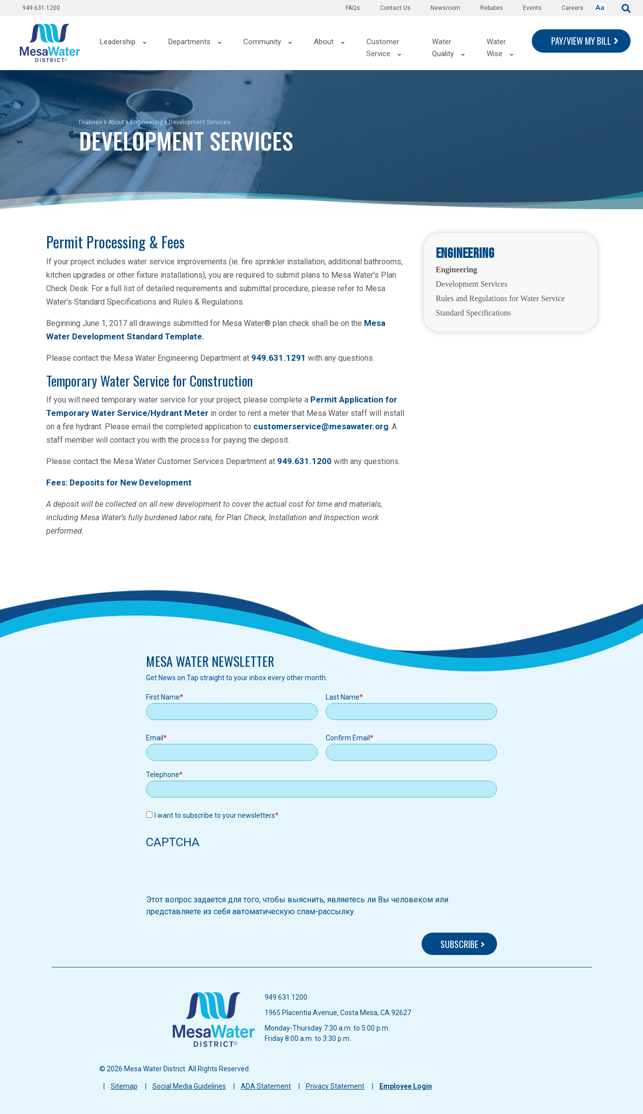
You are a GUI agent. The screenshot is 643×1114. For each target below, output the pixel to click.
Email (154, 738)
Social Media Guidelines (189, 1086)
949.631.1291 (278, 358)
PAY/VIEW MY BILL (581, 40)
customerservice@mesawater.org (320, 426)
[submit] (626, 7)
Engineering (146, 122)
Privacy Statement (335, 1086)
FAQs (353, 7)
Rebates (491, 7)
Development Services (471, 284)
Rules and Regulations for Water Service (500, 298)
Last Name (342, 697)
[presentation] (221, 874)
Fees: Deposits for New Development (119, 482)
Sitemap (124, 1086)
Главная (90, 122)
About (116, 122)
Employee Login (405, 1086)
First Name (163, 697)
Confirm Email (348, 738)
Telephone (162, 775)
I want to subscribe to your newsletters (214, 815)
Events (532, 7)
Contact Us (395, 7)
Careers (572, 7)
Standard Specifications (473, 313)
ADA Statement (266, 1086)
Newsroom (445, 7)
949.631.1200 (41, 7)
